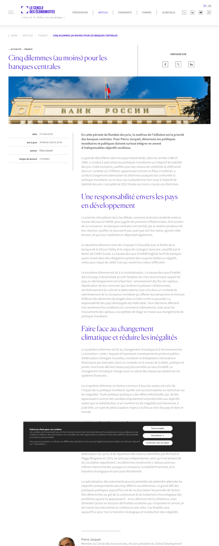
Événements (125, 12)
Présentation (80, 12)
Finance (42, 35)
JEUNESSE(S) (168, 12)
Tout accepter (157, 428)
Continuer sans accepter (157, 442)
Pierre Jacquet (46, 150)
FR (204, 5)
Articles (103, 12)
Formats (146, 12)
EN (209, 5)
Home (14, 35)
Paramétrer (156, 435)
